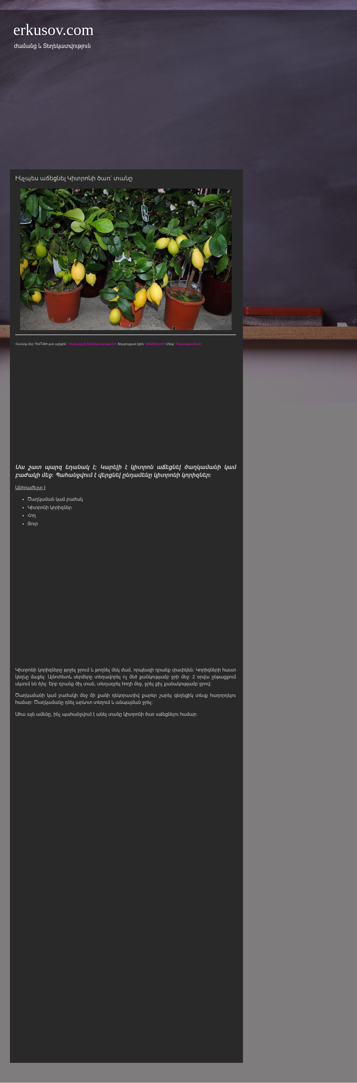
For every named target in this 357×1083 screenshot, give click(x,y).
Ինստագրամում (188, 344)
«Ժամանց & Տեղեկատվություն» (92, 344)
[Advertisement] (178, 113)
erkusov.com (53, 29)
